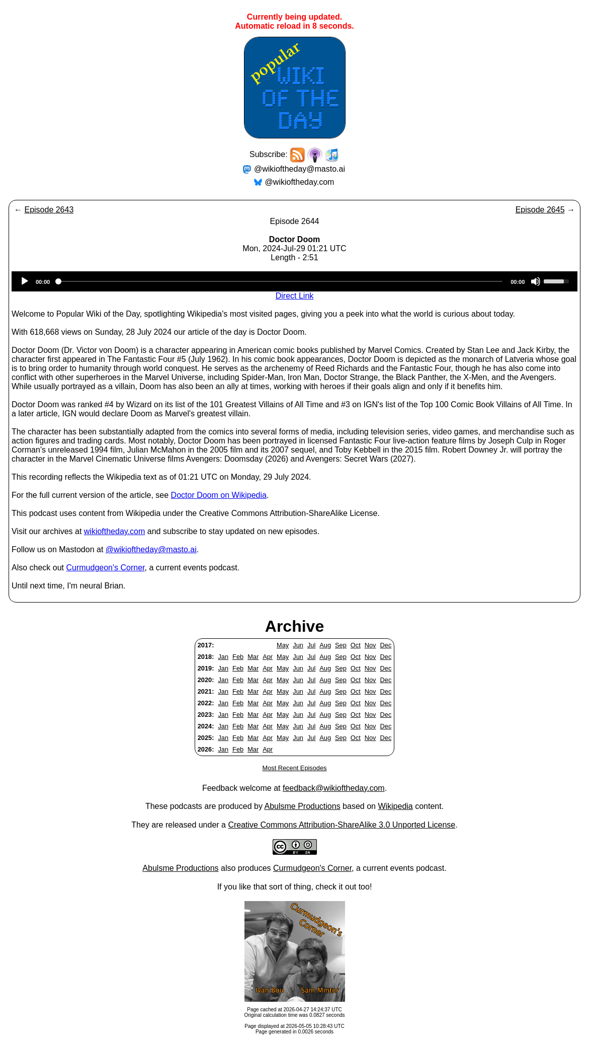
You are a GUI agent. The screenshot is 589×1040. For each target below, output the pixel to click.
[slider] (280, 281)
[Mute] (536, 281)
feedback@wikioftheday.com (334, 788)
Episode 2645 (540, 209)
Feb (237, 656)
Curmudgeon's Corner (105, 567)
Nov (370, 645)
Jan (223, 656)
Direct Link (295, 295)
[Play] (25, 281)
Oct (356, 645)
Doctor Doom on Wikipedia (219, 495)
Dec (386, 645)
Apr (268, 656)
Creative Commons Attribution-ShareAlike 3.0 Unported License (341, 825)
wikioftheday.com (114, 531)
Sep (341, 645)
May (283, 645)
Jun (298, 645)
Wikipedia (395, 806)
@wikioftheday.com (299, 182)
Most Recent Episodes (294, 768)
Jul (311, 645)
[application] (294, 281)
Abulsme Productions (302, 806)
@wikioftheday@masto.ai (299, 169)
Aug (325, 645)
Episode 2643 (48, 209)
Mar (253, 656)
